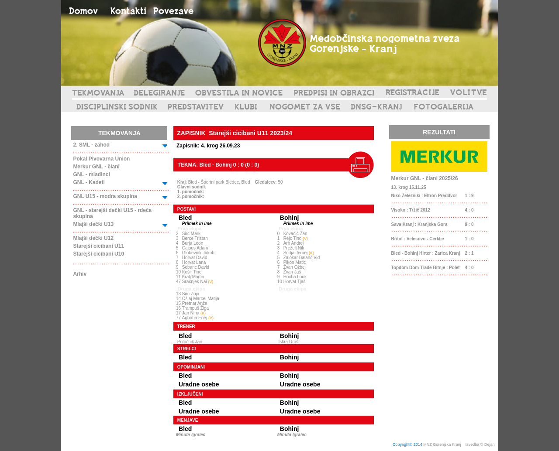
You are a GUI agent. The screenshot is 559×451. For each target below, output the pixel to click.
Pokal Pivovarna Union (101, 159)
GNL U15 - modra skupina (105, 196)
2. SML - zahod (91, 145)
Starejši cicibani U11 (98, 246)
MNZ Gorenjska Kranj (442, 444)
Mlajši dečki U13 (93, 224)
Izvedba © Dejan (481, 444)
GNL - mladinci (91, 174)
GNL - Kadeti (88, 182)
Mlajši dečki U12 (93, 238)
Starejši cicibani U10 (98, 254)
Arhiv (79, 274)
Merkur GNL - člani (96, 167)
